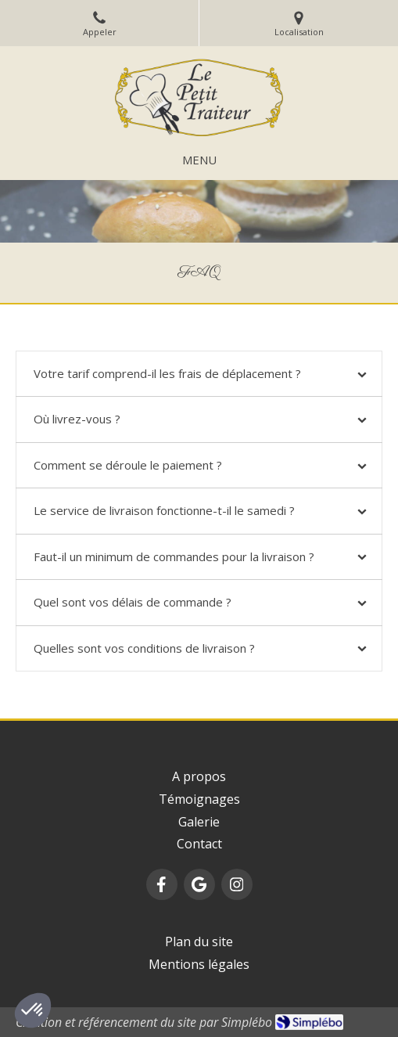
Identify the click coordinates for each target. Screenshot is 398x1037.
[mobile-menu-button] (199, 160)
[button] (33, 1010)
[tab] (199, 374)
